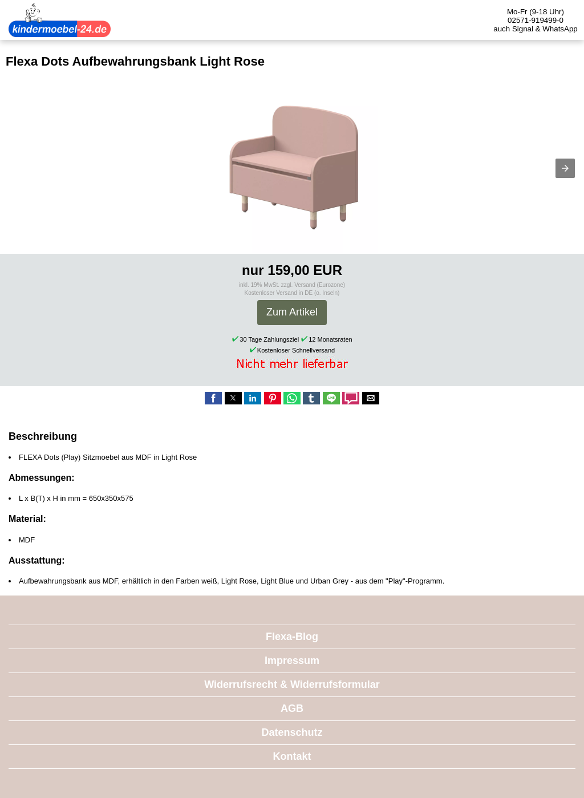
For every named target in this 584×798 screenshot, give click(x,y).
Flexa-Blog (292, 636)
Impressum (292, 660)
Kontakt (292, 756)
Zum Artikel (292, 312)
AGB (292, 708)
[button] (565, 168)
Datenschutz (291, 732)
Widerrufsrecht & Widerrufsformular (292, 684)
